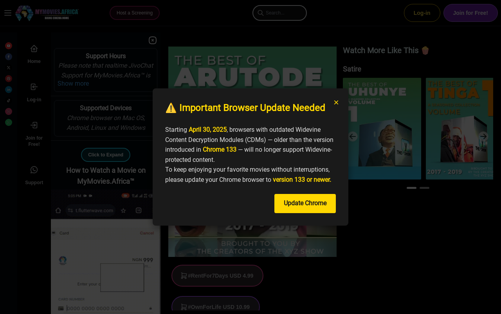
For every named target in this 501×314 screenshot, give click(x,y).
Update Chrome (305, 203)
